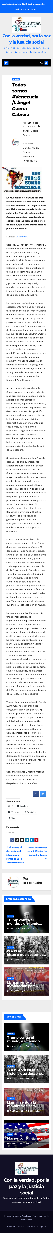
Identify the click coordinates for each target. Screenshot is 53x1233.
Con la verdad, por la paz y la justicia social (26, 1186)
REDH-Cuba (32, 123)
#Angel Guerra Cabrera (30, 132)
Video (10, 1134)
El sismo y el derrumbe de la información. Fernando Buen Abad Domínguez (15, 855)
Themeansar (26, 1220)
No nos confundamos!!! (26, 1138)
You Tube (31, 1226)
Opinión (16, 79)
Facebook (11, 1226)
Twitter (21, 1226)
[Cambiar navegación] (24, 63)
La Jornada (21, 236)
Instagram (41, 1226)
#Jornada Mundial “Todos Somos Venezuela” (31, 150)
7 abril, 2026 (17, 1046)
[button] (41, 63)
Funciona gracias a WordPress (18, 1216)
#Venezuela (30, 160)
